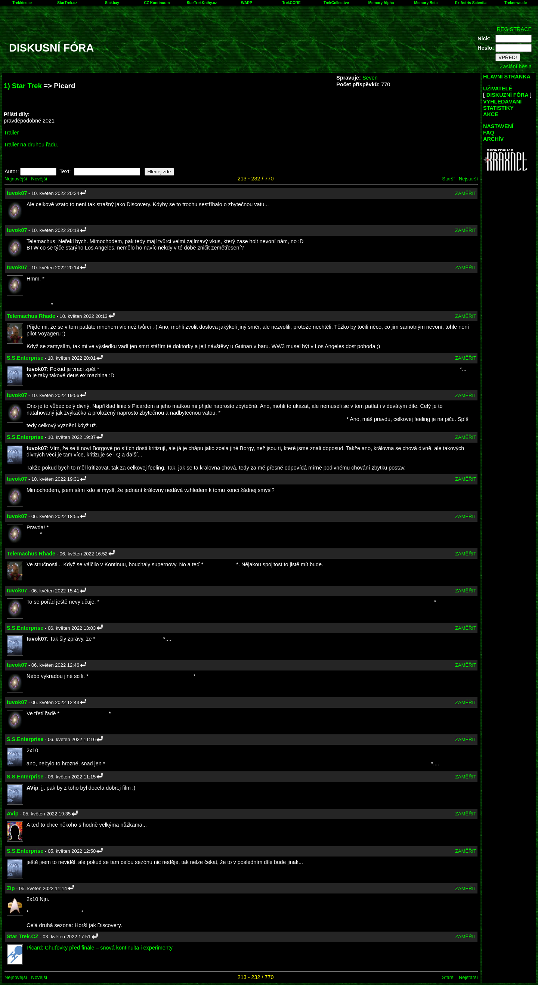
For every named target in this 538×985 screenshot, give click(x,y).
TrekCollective (336, 3)
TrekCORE (291, 3)
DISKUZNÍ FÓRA (507, 95)
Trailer (11, 133)
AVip (12, 814)
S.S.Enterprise (25, 358)
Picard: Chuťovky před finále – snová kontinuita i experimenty (100, 948)
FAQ (488, 133)
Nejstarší (468, 179)
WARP (246, 3)
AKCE (490, 114)
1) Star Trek (23, 86)
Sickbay (112, 3)
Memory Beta (426, 3)
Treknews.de (515, 3)
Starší (448, 179)
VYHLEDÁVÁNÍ (502, 102)
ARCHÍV (493, 139)
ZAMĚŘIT (465, 193)
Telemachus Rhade (31, 316)
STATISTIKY (498, 108)
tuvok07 (17, 193)
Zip (11, 888)
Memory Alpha (381, 3)
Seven (370, 78)
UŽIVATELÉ (497, 89)
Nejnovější (15, 179)
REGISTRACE (514, 29)
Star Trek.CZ (22, 936)
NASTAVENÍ (498, 126)
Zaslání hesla (516, 66)
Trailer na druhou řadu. (31, 145)
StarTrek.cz (67, 3)
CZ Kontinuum (157, 3)
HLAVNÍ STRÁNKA (507, 77)
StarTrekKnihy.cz (202, 3)
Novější (39, 179)
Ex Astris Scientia (470, 3)
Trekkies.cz (22, 3)
